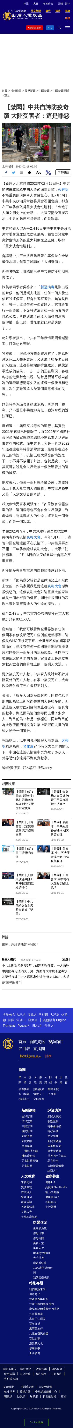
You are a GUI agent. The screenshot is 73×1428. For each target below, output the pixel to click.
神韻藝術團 (27, 1386)
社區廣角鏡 (28, 1155)
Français (9, 1025)
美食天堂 (38, 1243)
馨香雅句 (26, 1197)
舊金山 (21, 1020)
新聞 (22, 1070)
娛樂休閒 (40, 1222)
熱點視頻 (38, 1089)
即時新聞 (53, 1089)
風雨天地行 (36, 1328)
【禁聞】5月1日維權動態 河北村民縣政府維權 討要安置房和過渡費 (25, 800)
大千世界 (38, 1257)
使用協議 (9, 1373)
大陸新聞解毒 (55, 1165)
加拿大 (32, 1014)
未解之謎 (26, 1182)
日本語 (36, 1025)
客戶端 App (11, 1378)
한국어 (49, 1025)
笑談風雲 (26, 1187)
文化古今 (26, 1211)
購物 (48, 1056)
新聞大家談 (54, 1116)
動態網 (21, 1396)
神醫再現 (50, 1201)
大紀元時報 (45, 1386)
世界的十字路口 (57, 1155)
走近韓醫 (50, 1206)
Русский (23, 1025)
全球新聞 (27, 1116)
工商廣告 (34, 1353)
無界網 (34, 1396)
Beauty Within (41, 1252)
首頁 (4, 90)
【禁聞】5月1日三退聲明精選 (24, 853)
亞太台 (33, 1020)
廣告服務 (40, 1373)
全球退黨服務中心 (46, 1391)
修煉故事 (34, 1348)
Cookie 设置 (36, 1422)
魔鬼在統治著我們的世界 (44, 1308)
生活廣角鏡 (40, 1228)
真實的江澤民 (37, 1318)
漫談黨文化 (36, 1343)
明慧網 (8, 1396)
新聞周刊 (27, 1141)
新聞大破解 (54, 1141)
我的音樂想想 (41, 1277)
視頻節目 (16, 90)
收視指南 (41, 1369)
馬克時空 (52, 1160)
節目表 (24, 1049)
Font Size (38, 172)
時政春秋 (52, 1131)
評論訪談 (54, 1110)
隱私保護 (57, 1369)
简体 (67, 3)
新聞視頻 (29, 1110)
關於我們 (25, 1369)
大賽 (35, 3)
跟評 (65, 959)
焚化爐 (28, 746)
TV (50, 27)
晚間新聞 (27, 1131)
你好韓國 (38, 1238)
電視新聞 (30, 90)
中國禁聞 (44, 90)
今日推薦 (23, 1094)
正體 (60, 3)
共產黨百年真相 (38, 1299)
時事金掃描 (54, 1126)
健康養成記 (52, 1197)
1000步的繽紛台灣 (43, 1270)
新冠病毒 (47, 287)
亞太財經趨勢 (30, 1160)
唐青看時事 (54, 1150)
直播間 (39, 1049)
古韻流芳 (26, 1192)
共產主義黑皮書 (38, 1333)
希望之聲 (25, 1391)
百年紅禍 (34, 1323)
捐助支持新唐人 (30, 1056)
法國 (11, 1020)
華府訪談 (27, 1146)
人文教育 (28, 1176)
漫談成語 (26, 1201)
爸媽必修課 (28, 1206)
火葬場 (63, 189)
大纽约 (21, 1014)
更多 (63, 1396)
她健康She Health (56, 1187)
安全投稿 (25, 1373)
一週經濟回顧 (30, 1150)
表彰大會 (33, 537)
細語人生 (52, 1170)
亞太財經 (27, 1165)
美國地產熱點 (29, 1216)
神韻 (26, 3)
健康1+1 (50, 1182)
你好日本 (38, 1233)
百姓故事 (34, 1338)
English (61, 1020)
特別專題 (36, 1283)
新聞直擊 (27, 1136)
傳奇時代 (34, 1294)
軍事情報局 (54, 1146)
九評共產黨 (36, 1313)
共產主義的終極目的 (41, 1303)
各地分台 (48, 3)
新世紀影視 (49, 1396)
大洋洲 (54, 1014)
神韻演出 (23, 1098)
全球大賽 (38, 1098)
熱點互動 (52, 1121)
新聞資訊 (37, 1041)
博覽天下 (38, 1094)
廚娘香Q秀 (39, 1262)
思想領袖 (52, 1136)
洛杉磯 (43, 1014)
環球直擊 (27, 1121)
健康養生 (52, 1176)
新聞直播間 (35, 27)
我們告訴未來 (37, 1289)
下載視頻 (63, 172)
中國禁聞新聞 (61, 90)
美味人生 (38, 1248)
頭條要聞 (23, 1089)
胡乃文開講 (52, 1192)
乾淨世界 (9, 1391)
